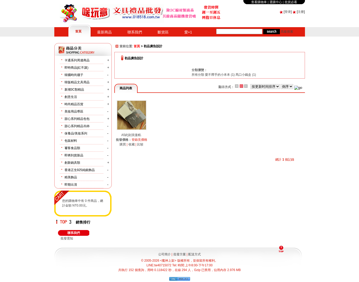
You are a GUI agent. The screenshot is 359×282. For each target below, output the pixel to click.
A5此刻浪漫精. (131, 135)
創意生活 (70, 97)
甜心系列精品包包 (77, 119)
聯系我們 (134, 32)
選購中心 (275, 2)
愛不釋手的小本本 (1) (220, 75)
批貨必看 (291, 2)
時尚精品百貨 (73, 104)
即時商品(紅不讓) (76, 67)
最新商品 (104, 32)
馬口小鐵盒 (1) (246, 75)
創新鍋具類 (72, 162)
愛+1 (188, 32)
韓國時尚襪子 (73, 75)
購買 (123, 144)
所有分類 (198, 75)
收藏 (131, 144)
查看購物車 (259, 2)
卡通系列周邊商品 (77, 60)
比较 (140, 144)
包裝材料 (70, 141)
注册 (301, 12)
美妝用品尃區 (73, 111)
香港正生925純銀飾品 (79, 170)
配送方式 (194, 254)
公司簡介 (164, 254)
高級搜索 (287, 31)
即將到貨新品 (73, 155)
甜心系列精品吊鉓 (77, 126)
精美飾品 (70, 177)
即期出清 (70, 184)
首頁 (78, 31)
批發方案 (179, 254)
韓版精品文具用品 (77, 82)
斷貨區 (163, 32)
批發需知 (67, 238)
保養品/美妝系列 (75, 133)
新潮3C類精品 (74, 89)
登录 (288, 12)
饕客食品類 (72, 148)
